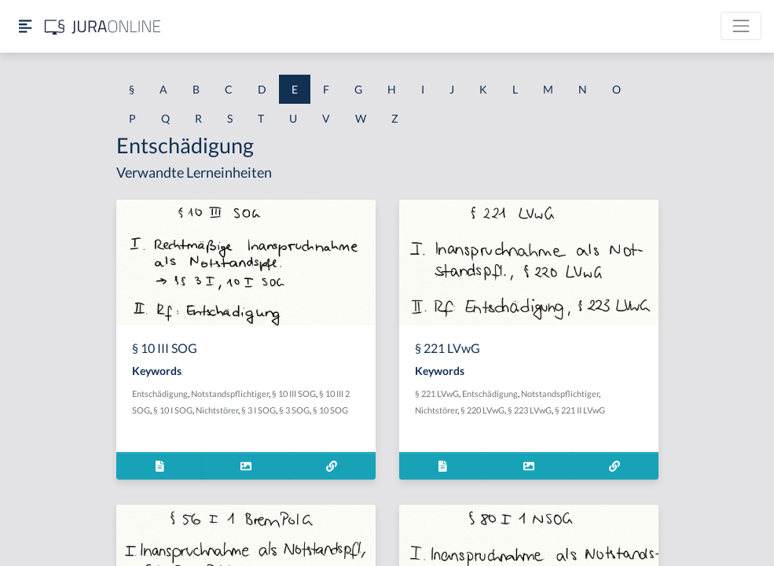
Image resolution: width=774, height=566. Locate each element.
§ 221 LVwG (437, 393)
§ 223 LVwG (530, 410)
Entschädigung (160, 393)
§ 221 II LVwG (580, 410)
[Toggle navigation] (741, 26)
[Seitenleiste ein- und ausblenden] (25, 26)
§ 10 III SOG (294, 393)
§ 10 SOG (330, 410)
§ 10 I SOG (173, 410)
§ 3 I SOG (258, 410)
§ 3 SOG (294, 410)
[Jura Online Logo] (103, 26)
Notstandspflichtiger (230, 393)
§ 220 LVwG (482, 410)
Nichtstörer (217, 410)
